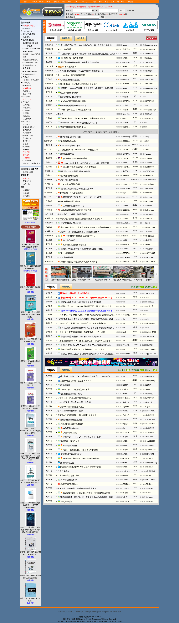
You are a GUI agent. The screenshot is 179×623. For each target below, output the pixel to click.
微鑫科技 (149, 232)
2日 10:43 (143, 467)
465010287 (151, 411)
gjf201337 (150, 293)
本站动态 (85, 612)
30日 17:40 (143, 497)
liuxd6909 (126, 62)
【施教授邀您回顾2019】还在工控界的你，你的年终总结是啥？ (85, 341)
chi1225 (149, 58)
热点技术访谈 (28, 172)
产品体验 (126, 315)
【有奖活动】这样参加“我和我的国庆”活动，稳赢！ (82, 349)
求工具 (60, 114)
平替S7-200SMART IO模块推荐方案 (75, 110)
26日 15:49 (143, 328)
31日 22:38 (143, 262)
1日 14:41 (143, 240)
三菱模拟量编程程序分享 (73, 206)
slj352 (148, 223)
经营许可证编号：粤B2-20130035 (85, 621)
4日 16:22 (143, 398)
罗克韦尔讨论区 (55, 26)
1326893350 (150, 49)
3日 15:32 (143, 88)
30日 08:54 (143, 293)
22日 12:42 (143, 480)
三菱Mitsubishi (49, 205)
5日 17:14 (143, 180)
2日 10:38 (143, 432)
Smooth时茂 (127, 114)
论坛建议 (26, 190)
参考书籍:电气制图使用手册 (75, 158)
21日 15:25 (143, 297)
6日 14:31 (143, 141)
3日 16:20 (143, 197)
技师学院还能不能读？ (70, 484)
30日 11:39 (143, 127)
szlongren (149, 201)
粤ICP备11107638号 (65, 621)
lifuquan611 (150, 437)
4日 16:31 (143, 193)
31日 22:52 (143, 253)
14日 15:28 (143, 376)
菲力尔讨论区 (92, 26)
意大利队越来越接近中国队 (72, 407)
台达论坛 (26, 28)
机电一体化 (27, 94)
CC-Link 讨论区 (111, 26)
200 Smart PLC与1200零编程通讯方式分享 (79, 123)
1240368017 (150, 54)
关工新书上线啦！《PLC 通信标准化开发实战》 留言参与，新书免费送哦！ (92, 376)
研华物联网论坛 (29, 127)
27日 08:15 (143, 445)
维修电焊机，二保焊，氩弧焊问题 (72, 214)
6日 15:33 (143, 53)
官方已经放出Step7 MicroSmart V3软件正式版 (78, 150)
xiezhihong (127, 167)
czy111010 (127, 197)
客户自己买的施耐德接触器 (74, 245)
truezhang (126, 257)
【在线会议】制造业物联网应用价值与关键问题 (80, 302)
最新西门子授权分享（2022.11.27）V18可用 (82, 197)
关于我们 (61, 612)
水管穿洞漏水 (70, 66)
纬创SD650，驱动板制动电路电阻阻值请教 (78, 84)
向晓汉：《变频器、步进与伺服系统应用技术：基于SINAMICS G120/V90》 (30, 529)
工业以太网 (27, 119)
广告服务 (77, 612)
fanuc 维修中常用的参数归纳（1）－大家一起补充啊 (86, 163)
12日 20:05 (143, 353)
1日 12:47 (143, 114)
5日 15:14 (143, 393)
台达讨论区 (130, 26)
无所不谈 (26, 184)
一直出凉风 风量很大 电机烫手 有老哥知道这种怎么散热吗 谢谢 (87, 54)
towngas (149, 197)
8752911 (126, 158)
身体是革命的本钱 (71, 428)
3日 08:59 (143, 493)
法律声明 (101, 612)
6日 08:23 (143, 162)
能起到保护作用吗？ (102, 280)
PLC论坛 (26, 77)
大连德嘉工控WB (129, 97)
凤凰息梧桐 (150, 415)
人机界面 (26, 105)
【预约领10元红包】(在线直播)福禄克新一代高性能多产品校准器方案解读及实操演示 (97, 311)
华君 (147, 137)
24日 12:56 (143, 341)
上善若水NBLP (128, 223)
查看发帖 (26, 249)
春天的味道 (65, 385)
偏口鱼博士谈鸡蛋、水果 (71, 394)
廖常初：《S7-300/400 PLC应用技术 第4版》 (30, 339)
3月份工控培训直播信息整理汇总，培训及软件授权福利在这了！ (88, 328)
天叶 (124, 193)
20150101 (150, 454)
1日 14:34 (143, 244)
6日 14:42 (143, 137)
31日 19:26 (143, 118)
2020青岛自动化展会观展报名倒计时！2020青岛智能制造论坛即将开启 (88, 319)
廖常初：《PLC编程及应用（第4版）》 (30, 361)
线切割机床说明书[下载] (70, 137)
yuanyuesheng (128, 45)
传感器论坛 (27, 108)
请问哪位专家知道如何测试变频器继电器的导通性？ (80, 219)
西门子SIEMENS (50, 149)
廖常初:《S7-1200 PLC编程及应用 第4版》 (30, 266)
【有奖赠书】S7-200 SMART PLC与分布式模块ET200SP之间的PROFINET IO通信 (96, 297)
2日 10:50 (143, 415)
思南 (124, 332)
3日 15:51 (143, 201)
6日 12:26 (143, 484)
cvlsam (125, 150)
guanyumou (127, 184)
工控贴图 (26, 158)
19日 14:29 (143, 319)
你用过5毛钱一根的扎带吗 (71, 58)
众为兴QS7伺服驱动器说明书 (73, 101)
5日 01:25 (143, 188)
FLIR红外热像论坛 (30, 72)
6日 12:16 (143, 419)
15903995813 (151, 180)
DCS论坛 (26, 83)
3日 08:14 (143, 450)
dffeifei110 (150, 336)
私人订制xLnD (128, 171)
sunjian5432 (127, 236)
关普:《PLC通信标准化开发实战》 (30, 599)
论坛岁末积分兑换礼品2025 (100, 6)
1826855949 (127, 176)
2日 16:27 (143, 218)
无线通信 (26, 124)
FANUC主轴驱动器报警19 (69, 201)
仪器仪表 (26, 110)
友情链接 (93, 612)
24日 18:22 (143, 454)
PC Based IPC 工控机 (31, 80)
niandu (125, 411)
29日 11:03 (143, 345)
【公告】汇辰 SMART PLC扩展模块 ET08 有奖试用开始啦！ (86, 345)
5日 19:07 (143, 175)
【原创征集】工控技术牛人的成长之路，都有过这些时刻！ (83, 323)
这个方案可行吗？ (68, 253)
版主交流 (26, 196)
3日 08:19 (143, 437)
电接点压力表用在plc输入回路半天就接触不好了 (123, 280)
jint (124, 180)
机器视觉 (26, 113)
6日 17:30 (143, 45)
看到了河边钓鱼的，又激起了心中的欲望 (80, 450)
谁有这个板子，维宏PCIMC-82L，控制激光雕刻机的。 (83, 118)
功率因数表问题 (67, 154)
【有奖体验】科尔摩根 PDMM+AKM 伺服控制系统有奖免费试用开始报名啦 (90, 315)
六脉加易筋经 (128, 424)
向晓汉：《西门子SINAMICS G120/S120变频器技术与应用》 (30, 430)
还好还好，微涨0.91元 (70, 441)
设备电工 (126, 232)
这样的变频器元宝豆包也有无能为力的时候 (78, 262)
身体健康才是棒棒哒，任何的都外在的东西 (81, 458)
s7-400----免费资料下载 (70, 145)
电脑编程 (26, 147)
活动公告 (26, 193)
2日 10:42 (143, 475)
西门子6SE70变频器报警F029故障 (75, 171)
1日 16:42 (143, 336)
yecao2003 (150, 67)
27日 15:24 (143, 323)
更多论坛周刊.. (30, 223)
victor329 (150, 341)
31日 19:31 (143, 488)
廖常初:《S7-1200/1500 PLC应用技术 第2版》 (30, 245)
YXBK (125, 58)
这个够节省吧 (69, 240)
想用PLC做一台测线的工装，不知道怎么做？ (79, 232)
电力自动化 (27, 133)
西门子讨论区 (148, 26)
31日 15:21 (143, 411)
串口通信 (26, 122)
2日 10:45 (143, 458)
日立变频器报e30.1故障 (70, 223)
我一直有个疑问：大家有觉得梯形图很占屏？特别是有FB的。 (86, 227)
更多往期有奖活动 (29, 74)
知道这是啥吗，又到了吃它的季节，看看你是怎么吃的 (86, 493)
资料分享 (26, 155)
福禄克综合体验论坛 (30, 60)
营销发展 (135, 370)
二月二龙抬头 (63, 471)
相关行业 (26, 149)
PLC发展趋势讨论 (50, 210)
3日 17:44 (143, 84)
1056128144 (127, 227)
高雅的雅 (150, 345)
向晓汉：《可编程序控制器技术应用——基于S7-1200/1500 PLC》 (30, 504)
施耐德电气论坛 (29, 26)
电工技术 (26, 91)
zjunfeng (126, 79)
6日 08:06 (143, 441)
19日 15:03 (143, 302)
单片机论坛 (27, 138)
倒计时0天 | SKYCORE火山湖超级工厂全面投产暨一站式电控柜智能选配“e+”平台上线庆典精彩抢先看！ (105, 306)
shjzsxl (148, 154)
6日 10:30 (143, 389)
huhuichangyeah (129, 84)
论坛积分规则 (80, 6)
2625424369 (127, 210)
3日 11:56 (143, 97)
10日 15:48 (143, 310)
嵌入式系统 (27, 130)
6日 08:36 (143, 158)
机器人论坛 (27, 99)
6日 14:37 (143, 58)
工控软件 (26, 102)
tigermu (126, 407)
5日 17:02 (143, 184)
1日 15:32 (143, 236)
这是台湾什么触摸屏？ (70, 92)
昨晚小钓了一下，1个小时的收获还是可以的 (82, 437)
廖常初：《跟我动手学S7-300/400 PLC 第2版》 (30, 406)
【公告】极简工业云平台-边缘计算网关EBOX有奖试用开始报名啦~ (89, 354)
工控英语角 (27, 161)
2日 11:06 (143, 110)
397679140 (150, 171)
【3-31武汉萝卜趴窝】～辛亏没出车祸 (74, 402)
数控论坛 (26, 141)
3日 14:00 (143, 92)
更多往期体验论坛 (29, 65)
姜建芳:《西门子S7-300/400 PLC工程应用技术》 (30, 552)
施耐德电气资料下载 (51, 141)
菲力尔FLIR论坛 (29, 34)
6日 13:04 (143, 154)
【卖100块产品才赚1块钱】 (69, 475)
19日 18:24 (143, 349)
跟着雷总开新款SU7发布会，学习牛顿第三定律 (80, 467)
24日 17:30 (143, 501)
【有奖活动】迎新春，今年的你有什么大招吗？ (80, 336)
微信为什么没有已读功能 (71, 420)
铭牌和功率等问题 (65, 257)
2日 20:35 (143, 101)
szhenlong (150, 184)
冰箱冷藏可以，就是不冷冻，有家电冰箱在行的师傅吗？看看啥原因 (89, 497)
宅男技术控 (151, 323)
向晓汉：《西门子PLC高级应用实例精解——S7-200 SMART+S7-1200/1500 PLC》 (30, 456)
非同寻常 (149, 240)
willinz (125, 163)
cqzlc (125, 201)
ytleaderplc (150, 92)
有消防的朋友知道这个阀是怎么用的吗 (76, 189)
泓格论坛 (26, 37)
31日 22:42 (143, 257)
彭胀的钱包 (150, 236)
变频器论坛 (27, 85)
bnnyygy (126, 488)
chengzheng (150, 381)
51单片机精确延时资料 (70, 184)
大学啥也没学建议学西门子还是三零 (75, 210)
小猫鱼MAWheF (129, 389)
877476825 (127, 92)
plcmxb (125, 71)
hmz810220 (150, 419)
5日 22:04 (143, 171)
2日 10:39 (143, 428)
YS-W (125, 497)
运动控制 (26, 97)
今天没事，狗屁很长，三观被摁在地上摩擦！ (77, 488)
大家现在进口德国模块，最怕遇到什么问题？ (77, 415)
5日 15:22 (143, 402)
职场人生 (26, 178)
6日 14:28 (143, 145)
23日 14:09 (143, 471)
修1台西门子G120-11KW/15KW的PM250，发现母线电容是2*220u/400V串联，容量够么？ (99, 45)
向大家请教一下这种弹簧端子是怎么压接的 (144, 280)
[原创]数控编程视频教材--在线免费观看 (79, 167)
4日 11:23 (143, 75)
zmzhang (126, 137)
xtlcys (125, 118)
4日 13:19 (143, 71)
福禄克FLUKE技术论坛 (31, 163)
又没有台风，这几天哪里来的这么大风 (74, 398)
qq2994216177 (152, 354)
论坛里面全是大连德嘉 (70, 80)
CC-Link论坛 (27, 31)
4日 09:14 (143, 79)
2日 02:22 (143, 231)
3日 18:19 (143, 462)
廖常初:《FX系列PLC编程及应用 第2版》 (30, 288)
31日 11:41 (143, 122)
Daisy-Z (126, 415)
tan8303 (149, 219)
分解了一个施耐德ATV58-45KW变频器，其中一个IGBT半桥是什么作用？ (81, 280)
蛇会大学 (149, 114)
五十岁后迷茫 (66, 501)
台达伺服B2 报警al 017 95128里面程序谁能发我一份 (80, 71)
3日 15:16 (143, 206)
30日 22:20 (143, 424)
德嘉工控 (49, 96)
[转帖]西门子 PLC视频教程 (71, 193)
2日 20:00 (143, 214)
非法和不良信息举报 (113, 612)
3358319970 (127, 141)
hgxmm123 (151, 376)
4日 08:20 (143, 381)
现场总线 (26, 116)
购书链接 (34, 249)
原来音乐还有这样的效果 (71, 454)
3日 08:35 (143, 210)
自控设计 (26, 144)
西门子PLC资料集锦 (69, 180)
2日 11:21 (143, 105)
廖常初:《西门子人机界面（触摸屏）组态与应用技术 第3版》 (30, 314)
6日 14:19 (143, 150)
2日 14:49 (143, 223)
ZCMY (125, 385)
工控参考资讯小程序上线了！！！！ (75, 381)
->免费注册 (130, 11)
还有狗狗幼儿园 (67, 463)
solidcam (149, 84)
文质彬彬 (149, 71)
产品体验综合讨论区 (30, 63)
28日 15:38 (143, 332)
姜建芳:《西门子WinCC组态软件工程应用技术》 (30, 576)
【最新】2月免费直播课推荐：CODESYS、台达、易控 (81, 332)
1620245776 (151, 332)
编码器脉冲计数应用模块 (71, 97)
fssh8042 (126, 145)
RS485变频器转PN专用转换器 (73, 105)
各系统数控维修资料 (69, 176)
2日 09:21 (143, 227)
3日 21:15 (143, 406)
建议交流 (149, 287)
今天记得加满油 (70, 445)
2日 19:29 (143, 315)
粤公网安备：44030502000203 (110, 621)
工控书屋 (26, 152)
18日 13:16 (143, 306)
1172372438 (127, 54)
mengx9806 (151, 349)
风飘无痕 (126, 49)
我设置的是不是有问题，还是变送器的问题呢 (79, 62)
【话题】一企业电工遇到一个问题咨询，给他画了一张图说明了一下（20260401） (95, 88)
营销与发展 (27, 181)
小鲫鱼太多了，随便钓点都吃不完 (75, 389)
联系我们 (69, 612)
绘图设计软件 (28, 135)
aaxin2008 (127, 214)
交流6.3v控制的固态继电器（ (61, 280)
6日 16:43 (143, 49)
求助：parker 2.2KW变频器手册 (71, 75)
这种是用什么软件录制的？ (72, 424)
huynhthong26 (128, 219)
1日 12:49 (143, 249)
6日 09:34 (143, 66)
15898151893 (152, 424)
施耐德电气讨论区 (74, 26)
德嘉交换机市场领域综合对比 (73, 127)
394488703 (150, 167)
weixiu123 (149, 458)
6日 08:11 (143, 167)
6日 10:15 (143, 62)
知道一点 (150, 306)
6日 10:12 (143, 385)
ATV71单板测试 (64, 49)
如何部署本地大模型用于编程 (70, 411)
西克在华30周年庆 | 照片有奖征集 (74, 293)
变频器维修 (27, 88)
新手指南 (70, 6)
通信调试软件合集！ (69, 141)
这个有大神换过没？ (69, 480)
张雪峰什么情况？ (71, 432)
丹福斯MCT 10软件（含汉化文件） (80, 236)
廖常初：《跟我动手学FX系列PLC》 (30, 383)
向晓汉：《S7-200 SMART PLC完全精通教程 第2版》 (30, 481)
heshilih (149, 158)
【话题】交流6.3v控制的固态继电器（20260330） (82, 249)
